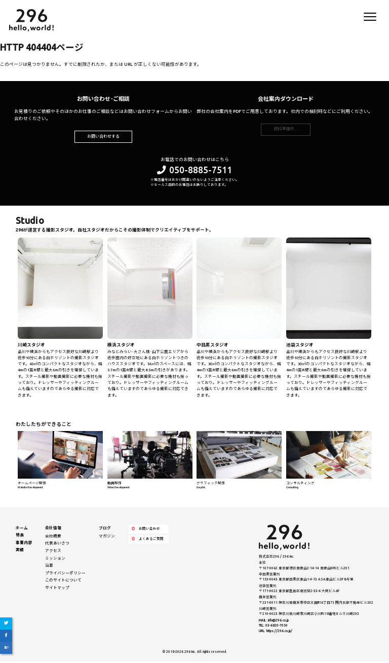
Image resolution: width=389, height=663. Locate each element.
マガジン (107, 537)
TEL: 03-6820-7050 (273, 627)
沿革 (49, 567)
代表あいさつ (57, 545)
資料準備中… (285, 130)
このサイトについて (63, 582)
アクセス (53, 553)
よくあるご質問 (148, 541)
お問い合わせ (146, 530)
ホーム (22, 529)
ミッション (55, 560)
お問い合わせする (103, 137)
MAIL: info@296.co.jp (274, 621)
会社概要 (53, 537)
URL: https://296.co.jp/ (275, 632)
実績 (20, 552)
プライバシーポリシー (65, 574)
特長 (20, 537)
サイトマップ (57, 589)
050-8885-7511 (194, 171)
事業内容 (24, 544)
